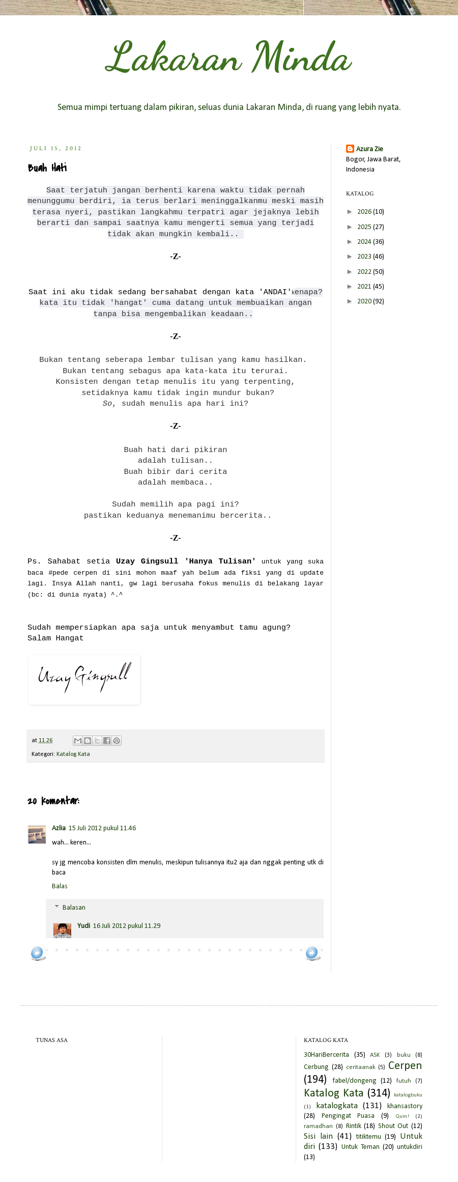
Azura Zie (369, 149)
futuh (403, 1081)
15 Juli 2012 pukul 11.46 (102, 828)
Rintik (353, 1126)
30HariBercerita (326, 1055)
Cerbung (316, 1067)
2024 (365, 242)
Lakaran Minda (229, 56)
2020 (365, 301)
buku (404, 1055)
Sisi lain (318, 1136)
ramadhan (318, 1126)
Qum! (402, 1116)
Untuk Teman (360, 1147)
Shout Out (393, 1126)
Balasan (74, 908)
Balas (60, 886)
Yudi (83, 926)
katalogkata (337, 1106)
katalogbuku (408, 1095)
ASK (375, 1055)
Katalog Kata (73, 754)
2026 (365, 212)
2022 (365, 272)
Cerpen (405, 1066)
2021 (365, 287)
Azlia (59, 828)
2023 (365, 257)
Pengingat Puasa (348, 1116)
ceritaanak (361, 1067)
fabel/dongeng (354, 1081)
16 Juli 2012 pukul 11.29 (126, 926)
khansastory (404, 1106)
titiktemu (368, 1137)
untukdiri (409, 1147)
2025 (365, 227)
